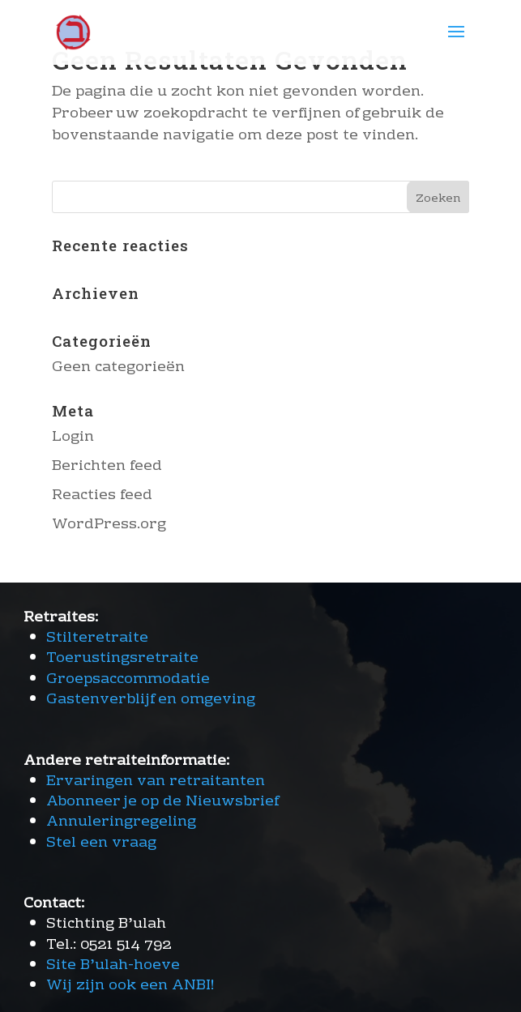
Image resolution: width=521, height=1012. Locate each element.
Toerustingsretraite (122, 658)
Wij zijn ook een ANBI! (130, 985)
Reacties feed (102, 495)
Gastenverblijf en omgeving (150, 699)
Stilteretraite (97, 638)
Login (73, 437)
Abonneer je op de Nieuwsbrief (162, 801)
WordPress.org (109, 524)
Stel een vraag (101, 843)
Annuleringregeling (121, 822)
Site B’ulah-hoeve (113, 965)
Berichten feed (107, 466)
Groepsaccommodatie (128, 679)
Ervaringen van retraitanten (155, 781)
